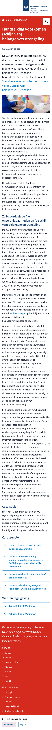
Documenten (20, 19)
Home (6, 19)
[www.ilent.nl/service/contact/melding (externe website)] (26, 657)
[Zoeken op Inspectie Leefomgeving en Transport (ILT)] (46, 21)
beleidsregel (19, 313)
